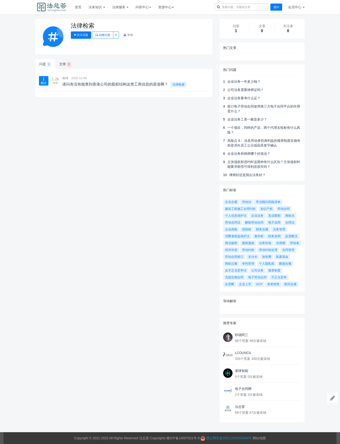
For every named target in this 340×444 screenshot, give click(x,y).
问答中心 (143, 7)
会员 (296, 7)
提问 (276, 7)
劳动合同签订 (234, 257)
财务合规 (262, 229)
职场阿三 (241, 335)
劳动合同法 (232, 222)
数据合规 (285, 263)
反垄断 (229, 284)
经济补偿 (231, 250)
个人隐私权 (266, 263)
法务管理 (279, 229)
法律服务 (120, 7)
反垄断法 (291, 236)
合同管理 (288, 250)
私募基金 (282, 257)
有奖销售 (273, 284)
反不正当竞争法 (235, 270)
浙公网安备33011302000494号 (229, 438)
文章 (65, 64)
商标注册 (231, 263)
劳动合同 (283, 209)
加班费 (266, 257)
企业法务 (257, 215)
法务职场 (265, 243)
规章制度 (274, 270)
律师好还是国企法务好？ (247, 175)
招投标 (246, 229)
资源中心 (166, 7)
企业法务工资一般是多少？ (247, 119)
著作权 (259, 236)
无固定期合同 (234, 277)
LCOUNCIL (243, 353)
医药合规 (290, 284)
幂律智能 (241, 371)
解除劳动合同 (254, 222)
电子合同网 (243, 389)
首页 (78, 7)
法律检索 (178, 84)
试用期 (280, 243)
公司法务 (257, 270)
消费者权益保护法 (237, 236)
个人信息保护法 (235, 215)
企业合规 (231, 202)
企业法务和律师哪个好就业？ (248, 153)
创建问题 (102, 35)
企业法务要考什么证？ (243, 98)
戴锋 (65, 78)
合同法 (289, 222)
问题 (45, 64)
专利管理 (248, 263)
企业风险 (231, 229)
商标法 (289, 215)
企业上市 (245, 284)
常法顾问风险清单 (268, 202)
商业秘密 (231, 243)
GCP (259, 284)
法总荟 (240, 407)
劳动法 (246, 202)
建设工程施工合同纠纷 (240, 209)
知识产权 (266, 209)
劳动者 (294, 243)
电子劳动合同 (257, 277)
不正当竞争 (279, 277)
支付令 (252, 257)
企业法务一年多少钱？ (243, 81)
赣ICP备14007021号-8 (183, 438)
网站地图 (259, 438)
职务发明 (274, 236)
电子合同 (274, 222)
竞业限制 (274, 215)
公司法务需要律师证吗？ (245, 90)
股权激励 (248, 243)
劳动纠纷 (248, 250)
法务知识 (97, 7)
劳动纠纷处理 (268, 250)
